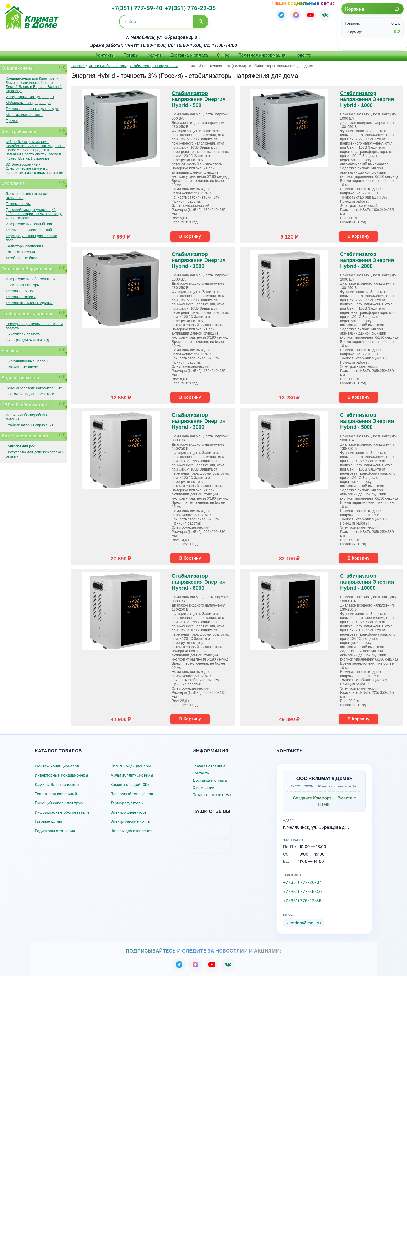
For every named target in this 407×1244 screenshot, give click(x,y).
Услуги (154, 55)
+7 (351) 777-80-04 (302, 882)
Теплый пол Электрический (29, 230)
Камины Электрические (57, 784)
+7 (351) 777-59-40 (302, 891)
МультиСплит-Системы (131, 775)
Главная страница (208, 766)
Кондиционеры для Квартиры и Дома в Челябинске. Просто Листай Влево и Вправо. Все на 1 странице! (34, 84)
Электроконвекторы (128, 812)
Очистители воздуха (23, 334)
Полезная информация (262, 55)
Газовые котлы (18, 204)
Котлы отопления (20, 252)
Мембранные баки (21, 258)
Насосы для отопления (131, 830)
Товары (131, 55)
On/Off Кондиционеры (130, 766)
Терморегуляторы (126, 803)
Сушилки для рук (20, 446)
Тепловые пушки (20, 291)
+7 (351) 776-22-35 (302, 900)
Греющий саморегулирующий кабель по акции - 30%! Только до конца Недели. (34, 214)
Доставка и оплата (189, 55)
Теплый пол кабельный (56, 794)
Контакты (105, 55)
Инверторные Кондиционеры (61, 775)
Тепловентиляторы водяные (29, 303)
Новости (302, 55)
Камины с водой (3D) (129, 784)
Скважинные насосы (23, 367)
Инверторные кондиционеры (30, 97)
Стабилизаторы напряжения (29, 425)
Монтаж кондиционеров (57, 766)
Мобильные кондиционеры (28, 103)
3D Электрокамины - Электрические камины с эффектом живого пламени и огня (34, 168)
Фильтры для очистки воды (28, 340)
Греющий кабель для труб (59, 803)
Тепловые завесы (21, 297)
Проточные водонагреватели (30, 394)
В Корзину (190, 236)
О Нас (223, 55)
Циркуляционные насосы (27, 361)
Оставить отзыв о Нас (212, 794)
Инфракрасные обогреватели (31, 279)
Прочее (12, 121)
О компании (203, 787)
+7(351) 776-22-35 (190, 8)
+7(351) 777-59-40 (137, 8)
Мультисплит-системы (24, 115)
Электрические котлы (130, 821)
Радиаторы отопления (24, 246)
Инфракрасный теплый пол (29, 224)
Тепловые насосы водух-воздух (32, 109)
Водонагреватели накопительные (34, 388)
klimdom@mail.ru (303, 923)
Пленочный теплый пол (131, 794)
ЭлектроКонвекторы (23, 285)
